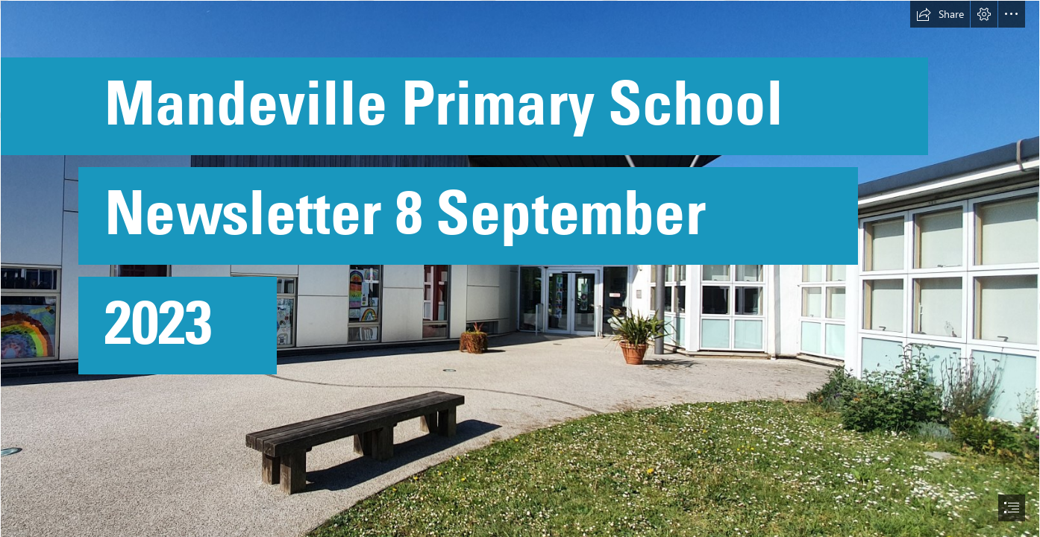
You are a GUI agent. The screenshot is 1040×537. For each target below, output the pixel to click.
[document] (520, 268)
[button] (940, 14)
